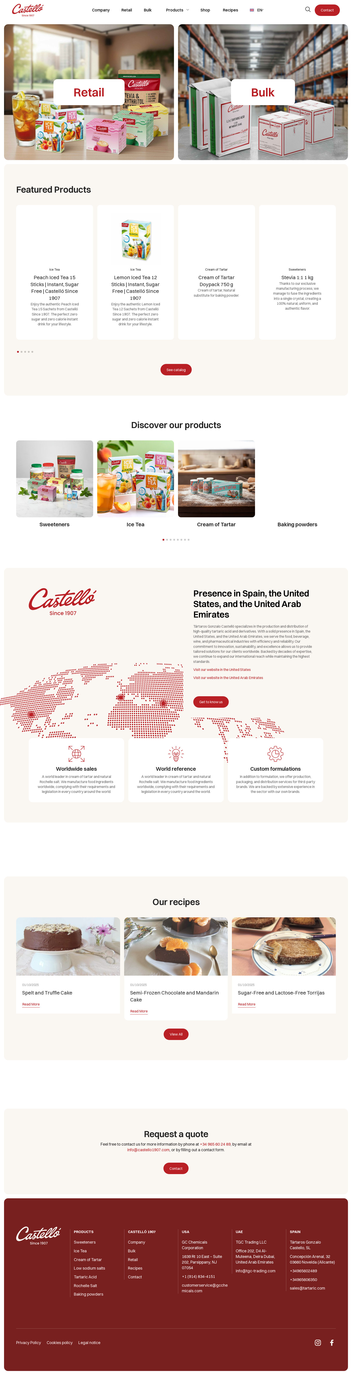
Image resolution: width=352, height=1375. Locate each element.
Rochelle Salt (85, 1285)
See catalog (176, 370)
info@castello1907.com (148, 1149)
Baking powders (88, 1294)
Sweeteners (85, 1242)
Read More (31, 1022)
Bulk (148, 10)
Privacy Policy (28, 1342)
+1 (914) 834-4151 (198, 1276)
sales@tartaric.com (307, 1288)
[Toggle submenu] (187, 10)
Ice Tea (80, 1250)
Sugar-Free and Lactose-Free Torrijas (281, 1010)
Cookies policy (60, 1342)
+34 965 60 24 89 (215, 1144)
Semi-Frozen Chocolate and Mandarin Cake (174, 1013)
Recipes (230, 10)
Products (174, 10)
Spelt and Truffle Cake (47, 1010)
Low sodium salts (89, 1268)
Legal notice (89, 1342)
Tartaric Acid (85, 1276)
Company (101, 10)
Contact (327, 10)
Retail (126, 10)
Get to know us (211, 702)
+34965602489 (303, 1270)
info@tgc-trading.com (255, 1270)
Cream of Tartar (88, 1259)
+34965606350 (303, 1279)
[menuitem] (256, 9)
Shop (205, 10)
